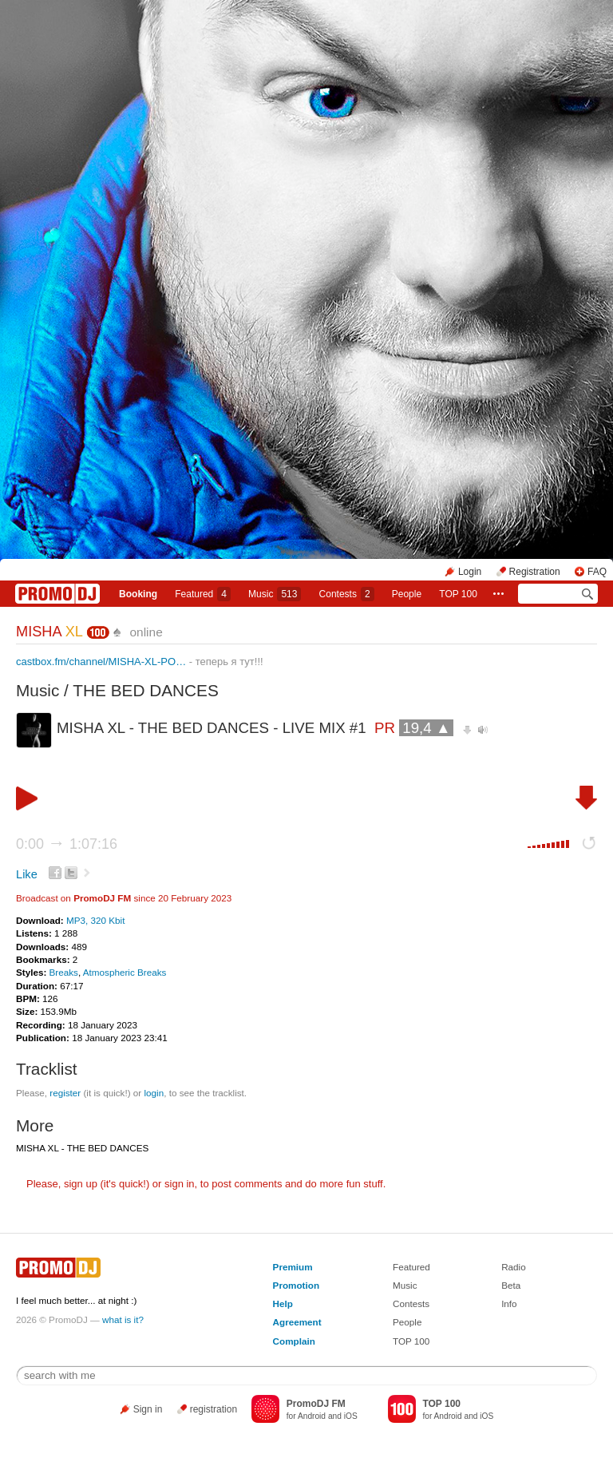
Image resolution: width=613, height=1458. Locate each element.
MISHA (49, 632)
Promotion (296, 1285)
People (406, 594)
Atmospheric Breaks (125, 972)
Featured (203, 594)
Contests (411, 1303)
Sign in (148, 1409)
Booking (138, 594)
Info (509, 1303)
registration (213, 1409)
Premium (293, 1267)
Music (274, 594)
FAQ (597, 571)
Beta (510, 1285)
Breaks (63, 972)
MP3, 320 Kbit (95, 920)
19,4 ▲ (426, 727)
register (65, 1093)
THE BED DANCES (146, 690)
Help (283, 1303)
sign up (80, 1184)
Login (469, 571)
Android (312, 1416)
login (154, 1093)
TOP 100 (458, 594)
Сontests (346, 594)
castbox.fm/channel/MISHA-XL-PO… (101, 662)
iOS (351, 1416)
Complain (294, 1341)
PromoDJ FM (102, 898)
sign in (179, 1184)
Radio (513, 1267)
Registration (534, 571)
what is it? (123, 1319)
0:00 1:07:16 (66, 844)
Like (27, 874)
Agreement (297, 1322)
